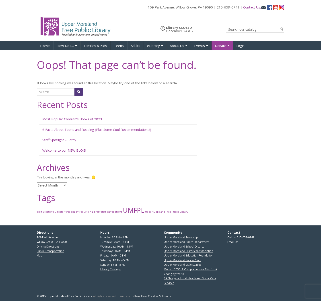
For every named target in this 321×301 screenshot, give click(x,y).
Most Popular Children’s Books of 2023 (72, 119)
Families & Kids (95, 45)
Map (39, 255)
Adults (135, 45)
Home (45, 45)
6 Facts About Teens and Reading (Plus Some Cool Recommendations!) (96, 129)
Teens (119, 45)
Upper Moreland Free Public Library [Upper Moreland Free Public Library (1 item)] (166, 211)
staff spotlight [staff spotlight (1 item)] (114, 211)
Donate (222, 45)
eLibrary (155, 45)
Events (201, 45)
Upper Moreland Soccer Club (182, 260)
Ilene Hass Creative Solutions (152, 296)
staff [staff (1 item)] (103, 211)
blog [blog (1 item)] (39, 211)
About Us (178, 45)
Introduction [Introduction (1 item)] (83, 211)
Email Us (232, 242)
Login (240, 45)
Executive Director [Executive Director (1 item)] (54, 211)
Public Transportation (50, 251)
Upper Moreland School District (184, 246)
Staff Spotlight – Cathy (59, 140)
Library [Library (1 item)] (96, 211)
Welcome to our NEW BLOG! (64, 150)
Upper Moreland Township (181, 237)
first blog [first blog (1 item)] (70, 211)
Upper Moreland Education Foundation (188, 255)
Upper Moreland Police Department (186, 242)
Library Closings (110, 269)
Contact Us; (254, 7)
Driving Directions (48, 246)
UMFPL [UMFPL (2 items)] (133, 210)
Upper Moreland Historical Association (188, 251)
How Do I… (67, 45)
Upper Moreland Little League (183, 265)
